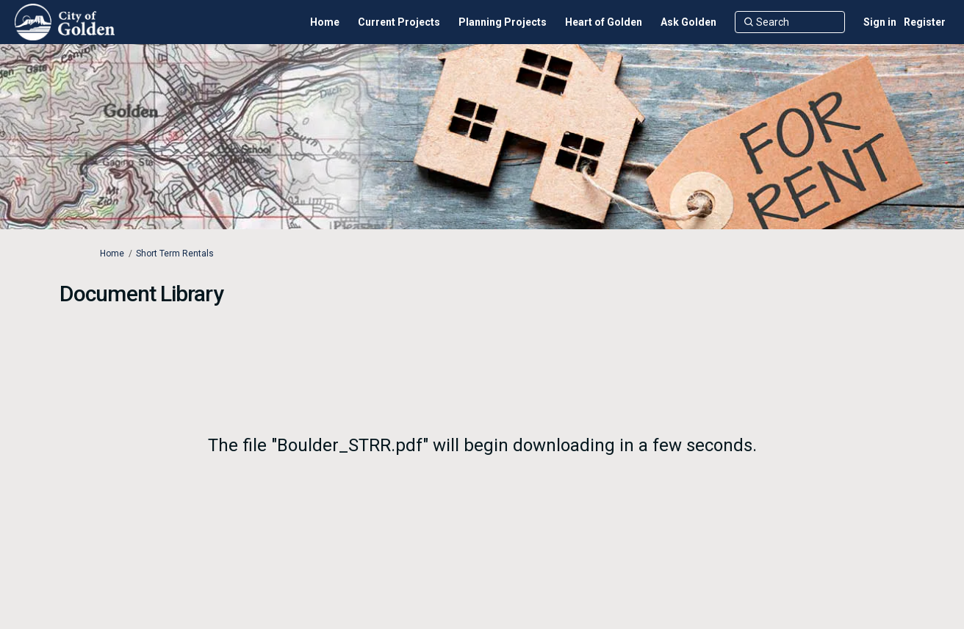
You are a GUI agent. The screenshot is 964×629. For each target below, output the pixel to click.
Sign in (879, 22)
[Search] (790, 22)
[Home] (324, 22)
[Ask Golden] (688, 22)
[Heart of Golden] (603, 22)
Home (112, 253)
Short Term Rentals (175, 253)
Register (925, 22)
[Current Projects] (399, 22)
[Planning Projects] (502, 22)
